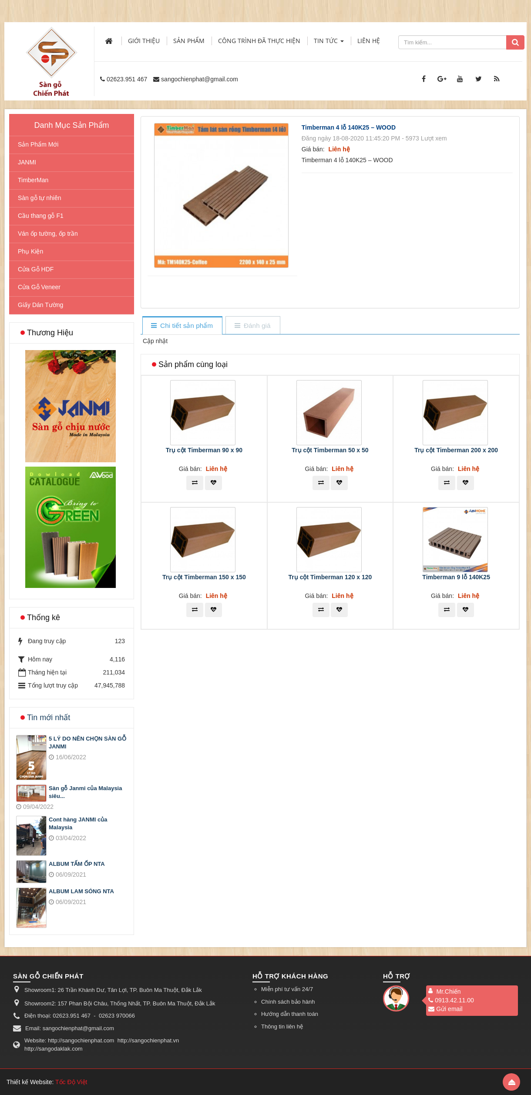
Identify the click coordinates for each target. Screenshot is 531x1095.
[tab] (182, 325)
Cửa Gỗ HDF (36, 269)
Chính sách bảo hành (288, 1001)
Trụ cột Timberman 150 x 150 (204, 577)
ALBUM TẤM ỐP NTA (77, 864)
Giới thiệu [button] (144, 41)
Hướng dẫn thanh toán (289, 1014)
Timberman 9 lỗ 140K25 (456, 577)
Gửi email (445, 1008)
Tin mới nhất (48, 717)
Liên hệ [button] (368, 41)
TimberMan (33, 180)
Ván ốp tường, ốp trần (48, 233)
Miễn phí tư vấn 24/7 (287, 989)
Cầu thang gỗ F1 (41, 215)
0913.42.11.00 (451, 1000)
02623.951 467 (127, 79)
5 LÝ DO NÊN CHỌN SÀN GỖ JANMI (87, 742)
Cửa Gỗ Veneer (39, 287)
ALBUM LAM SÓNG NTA (81, 891)
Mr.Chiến (448, 991)
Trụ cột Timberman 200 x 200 (456, 450)
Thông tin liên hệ (282, 1026)
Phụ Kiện (30, 251)
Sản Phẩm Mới (38, 144)
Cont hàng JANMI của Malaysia (78, 823)
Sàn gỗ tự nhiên (39, 197)
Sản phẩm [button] (189, 41)
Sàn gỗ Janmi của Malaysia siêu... (85, 792)
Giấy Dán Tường (40, 304)
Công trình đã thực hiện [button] (259, 41)
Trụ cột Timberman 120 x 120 (330, 577)
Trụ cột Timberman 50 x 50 (330, 450)
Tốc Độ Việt (71, 1081)
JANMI (27, 162)
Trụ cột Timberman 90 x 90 (204, 450)
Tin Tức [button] (329, 43)
